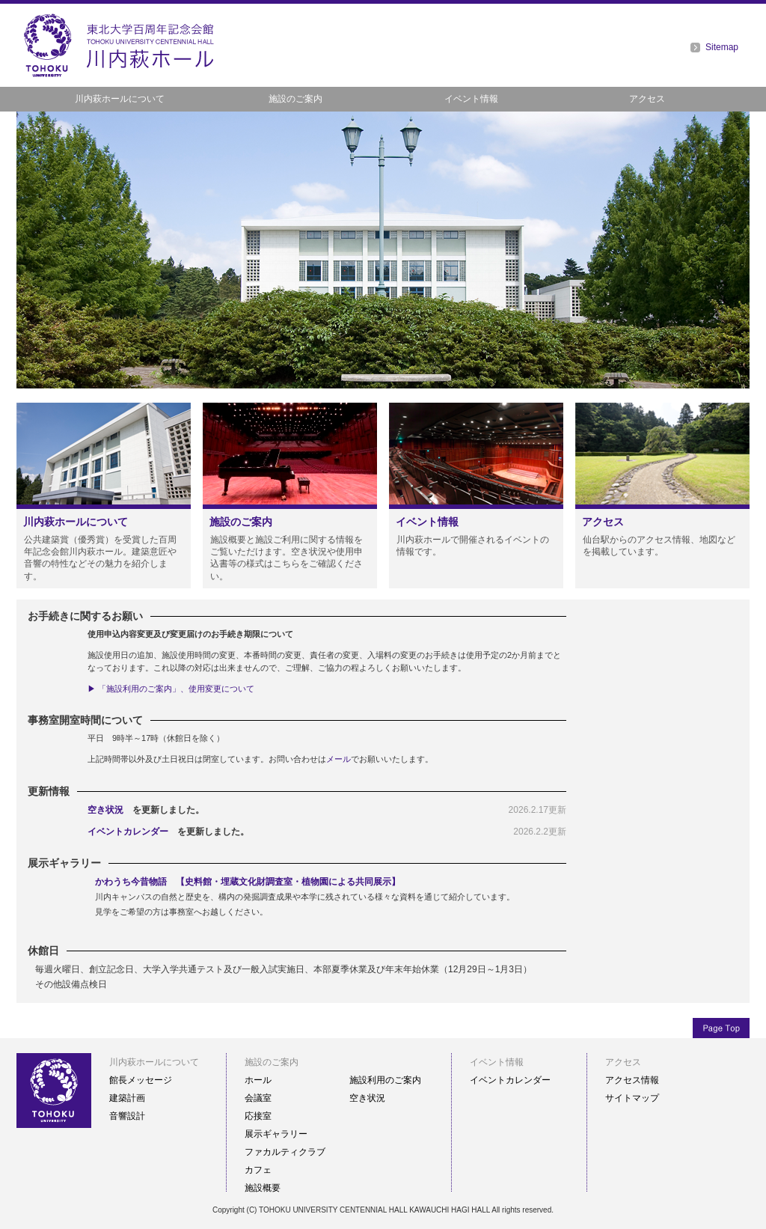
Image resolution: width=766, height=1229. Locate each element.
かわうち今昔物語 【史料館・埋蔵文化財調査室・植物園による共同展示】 (247, 881)
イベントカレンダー (128, 831)
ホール (258, 1080)
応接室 (258, 1116)
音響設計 (127, 1116)
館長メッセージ (140, 1080)
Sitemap (721, 47)
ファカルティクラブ (285, 1152)
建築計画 (127, 1098)
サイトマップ (632, 1098)
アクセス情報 (632, 1080)
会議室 (258, 1098)
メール (338, 758)
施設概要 (263, 1188)
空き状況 (105, 810)
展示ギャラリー (276, 1134)
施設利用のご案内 (385, 1080)
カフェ (258, 1170)
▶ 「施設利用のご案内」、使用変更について (171, 688)
